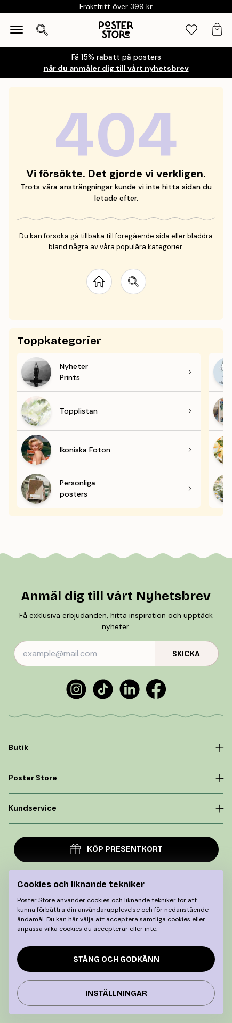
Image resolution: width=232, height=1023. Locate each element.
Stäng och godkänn (116, 959)
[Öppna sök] (42, 30)
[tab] (191, 30)
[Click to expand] (116, 748)
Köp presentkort (116, 849)
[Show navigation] (16, 30)
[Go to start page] (99, 281)
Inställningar (116, 993)
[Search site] (133, 281)
